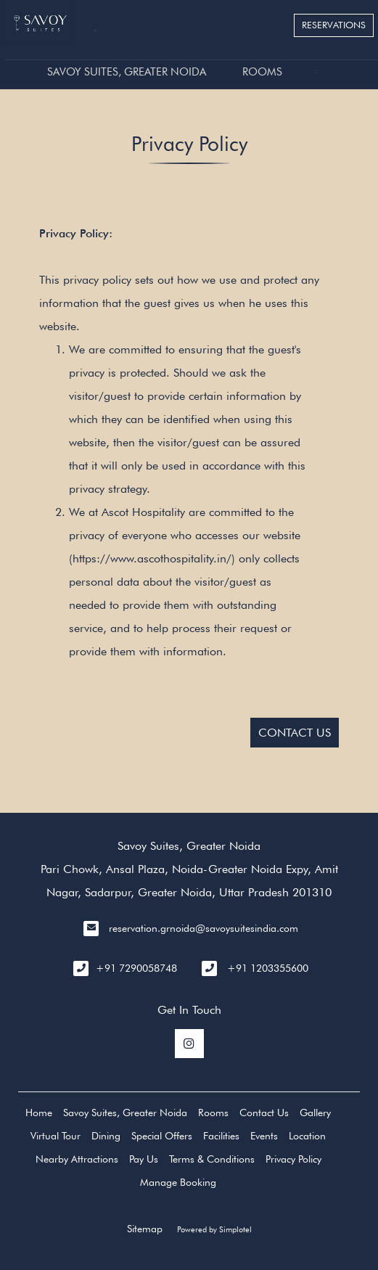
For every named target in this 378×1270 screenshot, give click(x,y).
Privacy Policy (293, 1159)
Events (264, 1136)
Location (307, 1136)
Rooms (262, 71)
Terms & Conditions (212, 1159)
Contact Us (264, 1112)
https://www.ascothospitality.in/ (152, 558)
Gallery (315, 1112)
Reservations (334, 25)
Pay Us (143, 1159)
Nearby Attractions (77, 1159)
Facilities (221, 1136)
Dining (105, 1136)
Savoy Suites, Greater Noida (126, 71)
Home (38, 1112)
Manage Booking (178, 1182)
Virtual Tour (55, 1136)
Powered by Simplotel (214, 1229)
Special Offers (161, 1136)
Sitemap (145, 1228)
